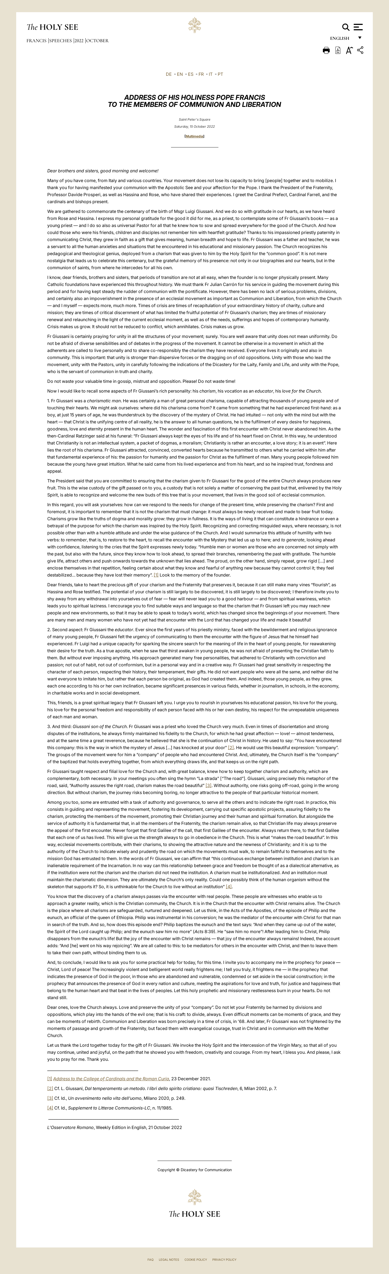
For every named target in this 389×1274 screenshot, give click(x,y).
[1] (156, 575)
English (342, 40)
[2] (231, 747)
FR (201, 74)
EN (180, 74)
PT (220, 74)
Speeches (61, 41)
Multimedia (194, 136)
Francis (37, 41)
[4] (229, 886)
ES (190, 74)
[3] (209, 785)
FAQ (150, 1260)
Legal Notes (169, 1260)
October (97, 41)
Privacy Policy (224, 1260)
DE (169, 74)
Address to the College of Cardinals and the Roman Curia (111, 1078)
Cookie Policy (196, 1260)
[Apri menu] (357, 27)
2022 (80, 41)
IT (211, 74)
